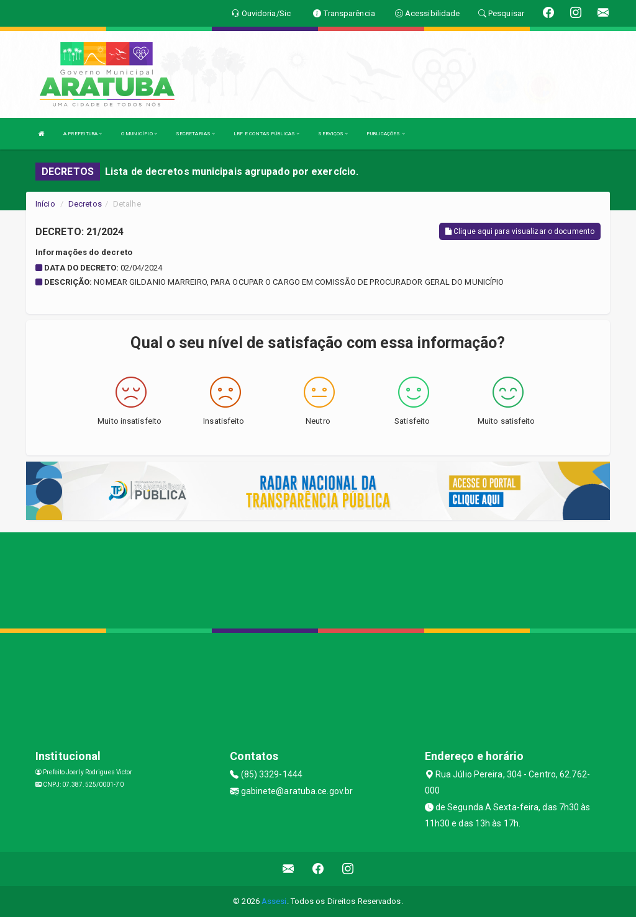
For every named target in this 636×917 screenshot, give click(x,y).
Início (45, 203)
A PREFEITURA (82, 133)
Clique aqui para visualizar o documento (519, 231)
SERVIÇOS (333, 133)
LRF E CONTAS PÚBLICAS (266, 133)
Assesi (274, 901)
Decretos (85, 203)
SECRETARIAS (195, 133)
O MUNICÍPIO (139, 133)
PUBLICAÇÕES (385, 133)
